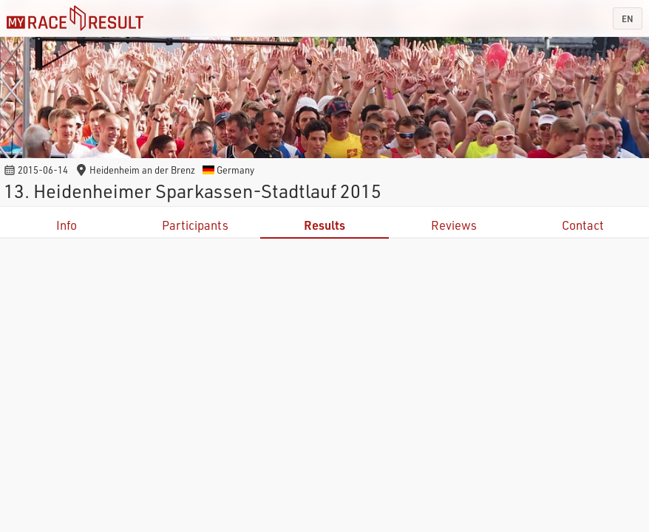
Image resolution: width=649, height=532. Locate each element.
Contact (583, 225)
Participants (195, 225)
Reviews (454, 225)
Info (66, 225)
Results (324, 225)
